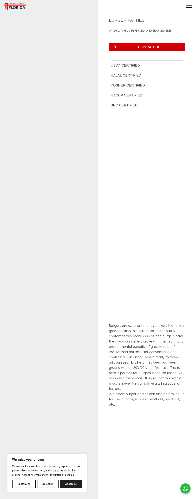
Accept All (71, 483)
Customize (23, 483)
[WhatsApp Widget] (185, 488)
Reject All (47, 483)
